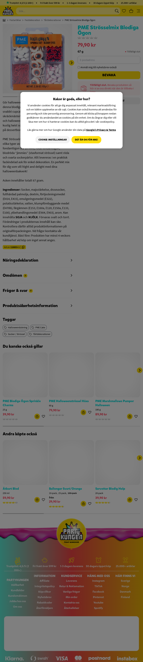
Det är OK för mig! (86, 139)
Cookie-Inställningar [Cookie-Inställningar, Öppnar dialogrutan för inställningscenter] (52, 139)
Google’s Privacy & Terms (101, 129)
